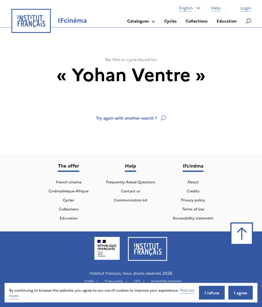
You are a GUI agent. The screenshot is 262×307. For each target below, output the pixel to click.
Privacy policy (193, 199)
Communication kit (130, 199)
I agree (240, 292)
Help (216, 8)
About (193, 181)
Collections (197, 21)
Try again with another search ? (131, 118)
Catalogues (141, 21)
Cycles (170, 21)
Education (227, 21)
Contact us (130, 190)
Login (241, 8)
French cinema (68, 181)
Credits (193, 190)
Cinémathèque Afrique (69, 190)
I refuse (212, 292)
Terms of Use (193, 208)
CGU (137, 281)
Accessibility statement (193, 217)
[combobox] (189, 7)
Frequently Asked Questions (130, 181)
